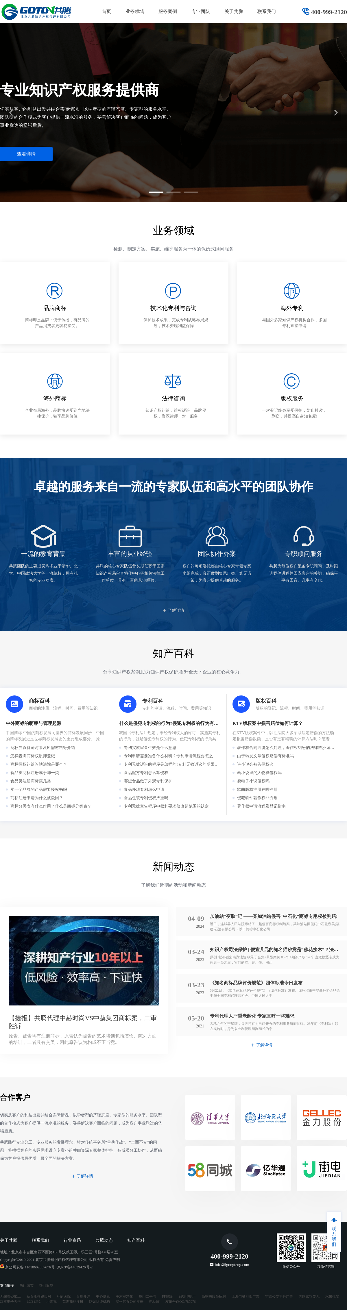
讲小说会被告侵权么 (255, 764)
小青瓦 (51, 1302)
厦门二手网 (147, 1296)
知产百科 (136, 1240)
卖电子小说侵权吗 (253, 781)
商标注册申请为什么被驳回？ (36, 798)
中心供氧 (103, 1296)
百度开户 (83, 1296)
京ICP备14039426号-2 (75, 1267)
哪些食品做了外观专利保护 (148, 781)
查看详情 (26, 153)
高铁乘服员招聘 (214, 1296)
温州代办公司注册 (129, 1302)
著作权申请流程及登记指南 (261, 806)
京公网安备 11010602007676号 (27, 1267)
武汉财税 (33, 1302)
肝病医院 (64, 1296)
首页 (106, 11)
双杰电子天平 (10, 1302)
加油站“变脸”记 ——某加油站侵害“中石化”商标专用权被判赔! (273, 916)
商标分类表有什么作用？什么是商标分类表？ (50, 806)
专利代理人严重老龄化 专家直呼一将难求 (252, 1016)
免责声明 (112, 1259)
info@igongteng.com (232, 1265)
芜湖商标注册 (72, 1302)
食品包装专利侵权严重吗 (146, 798)
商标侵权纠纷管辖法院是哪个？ (38, 764)
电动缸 (154, 1302)
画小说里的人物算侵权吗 (259, 773)
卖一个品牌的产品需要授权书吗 (38, 789)
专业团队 (200, 11)
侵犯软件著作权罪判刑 (257, 798)
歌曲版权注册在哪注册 (257, 789)
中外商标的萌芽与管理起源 (33, 723)
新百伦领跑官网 (39, 1296)
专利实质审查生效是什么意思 (150, 747)
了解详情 (173, 610)
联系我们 (266, 11)
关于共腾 (233, 11)
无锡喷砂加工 (10, 1296)
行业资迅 (72, 1240)
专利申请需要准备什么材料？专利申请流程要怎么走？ (172, 756)
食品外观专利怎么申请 (144, 789)
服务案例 (167, 11)
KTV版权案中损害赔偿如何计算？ (267, 723)
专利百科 (152, 701)
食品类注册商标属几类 (30, 781)
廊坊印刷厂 (187, 1296)
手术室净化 (124, 1296)
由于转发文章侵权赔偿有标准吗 (265, 756)
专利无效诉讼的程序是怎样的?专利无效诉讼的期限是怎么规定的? (182, 764)
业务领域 (134, 11)
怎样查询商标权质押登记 (32, 756)
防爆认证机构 (99, 1302)
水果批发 (332, 1296)
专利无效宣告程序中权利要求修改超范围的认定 (166, 806)
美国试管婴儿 (309, 1296)
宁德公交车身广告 (279, 1296)
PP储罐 (167, 1296)
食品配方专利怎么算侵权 (146, 773)
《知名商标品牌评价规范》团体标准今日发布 (256, 982)
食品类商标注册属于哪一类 (34, 773)
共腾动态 (104, 1240)
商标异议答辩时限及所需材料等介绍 (42, 747)
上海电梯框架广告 (245, 1296)
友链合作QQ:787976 (180, 1302)
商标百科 (39, 701)
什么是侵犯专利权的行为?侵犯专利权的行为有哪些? (172, 723)
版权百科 (266, 701)
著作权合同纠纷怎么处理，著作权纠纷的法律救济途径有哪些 (291, 747)
